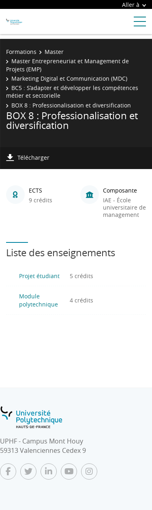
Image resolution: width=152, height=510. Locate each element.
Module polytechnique (38, 300)
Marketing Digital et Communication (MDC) (69, 78)
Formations (21, 52)
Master (54, 52)
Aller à (134, 5)
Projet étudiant (39, 276)
